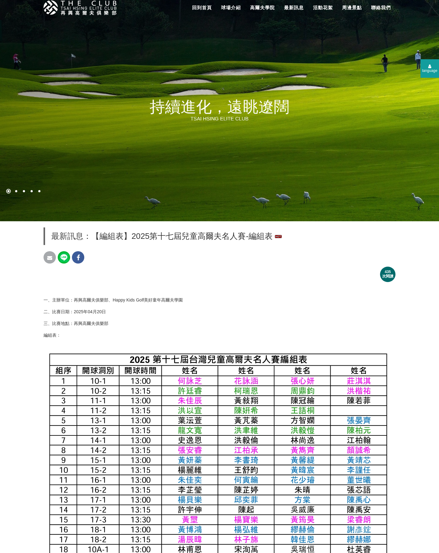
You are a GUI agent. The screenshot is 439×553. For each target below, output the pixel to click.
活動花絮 (323, 7)
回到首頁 (202, 7)
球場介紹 (231, 7)
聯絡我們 (381, 7)
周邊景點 (352, 7)
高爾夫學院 (262, 7)
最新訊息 (294, 7)
